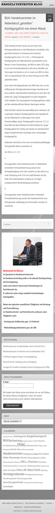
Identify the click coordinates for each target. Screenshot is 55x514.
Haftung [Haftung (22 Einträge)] (23, 449)
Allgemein (9, 33)
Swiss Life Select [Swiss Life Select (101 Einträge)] (24, 470)
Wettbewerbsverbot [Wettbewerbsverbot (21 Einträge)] (37, 483)
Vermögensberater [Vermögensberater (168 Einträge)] (14, 474)
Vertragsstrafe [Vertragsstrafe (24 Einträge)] (28, 482)
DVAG (16, 33)
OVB (21, 33)
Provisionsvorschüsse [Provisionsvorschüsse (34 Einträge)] (10, 465)
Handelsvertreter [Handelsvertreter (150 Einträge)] (12, 453)
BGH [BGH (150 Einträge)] (5, 440)
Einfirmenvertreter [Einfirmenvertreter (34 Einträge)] (32, 445)
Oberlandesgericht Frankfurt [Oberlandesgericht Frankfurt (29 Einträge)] (37, 458)
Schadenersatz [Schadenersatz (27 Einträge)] (22, 466)
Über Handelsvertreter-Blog (12, 503)
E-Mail (6, 381)
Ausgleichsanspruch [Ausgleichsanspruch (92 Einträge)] (36, 436)
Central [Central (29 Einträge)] (35, 441)
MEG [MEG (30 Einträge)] (22, 458)
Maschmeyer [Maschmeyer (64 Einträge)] (14, 457)
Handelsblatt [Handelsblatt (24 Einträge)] (30, 449)
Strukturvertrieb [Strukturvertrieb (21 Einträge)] (44, 466)
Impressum (18, 507)
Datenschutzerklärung (12, 398)
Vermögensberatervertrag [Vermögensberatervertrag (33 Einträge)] (33, 474)
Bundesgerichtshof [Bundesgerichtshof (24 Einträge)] (27, 441)
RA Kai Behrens (24, 37)
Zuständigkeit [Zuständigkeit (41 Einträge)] (8, 486)
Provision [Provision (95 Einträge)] (33, 461)
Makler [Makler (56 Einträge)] (6, 457)
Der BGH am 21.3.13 (12, 152)
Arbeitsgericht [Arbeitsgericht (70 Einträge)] (19, 436)
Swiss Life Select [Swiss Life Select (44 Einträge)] (9, 470)
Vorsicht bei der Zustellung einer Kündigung (19, 361)
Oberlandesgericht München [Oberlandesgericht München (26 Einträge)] (11, 462)
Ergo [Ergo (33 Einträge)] (40, 445)
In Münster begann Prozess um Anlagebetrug (20, 356)
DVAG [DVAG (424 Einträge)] (21, 444)
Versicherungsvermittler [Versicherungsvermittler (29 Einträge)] (24, 478)
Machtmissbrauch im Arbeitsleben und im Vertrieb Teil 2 (24, 346)
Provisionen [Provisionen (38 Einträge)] (42, 462)
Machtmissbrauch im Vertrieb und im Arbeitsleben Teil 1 (24, 351)
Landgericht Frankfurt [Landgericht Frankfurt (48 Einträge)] (40, 453)
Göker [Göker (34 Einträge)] (19, 449)
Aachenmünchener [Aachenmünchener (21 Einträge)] (8, 437)
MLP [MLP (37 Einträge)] (25, 457)
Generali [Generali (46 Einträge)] (13, 449)
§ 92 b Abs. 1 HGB (28, 57)
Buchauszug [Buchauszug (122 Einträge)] (15, 440)
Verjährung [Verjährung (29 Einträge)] (43, 470)
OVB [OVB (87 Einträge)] (23, 461)
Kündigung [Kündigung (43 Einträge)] (27, 453)
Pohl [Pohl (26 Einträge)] (26, 462)
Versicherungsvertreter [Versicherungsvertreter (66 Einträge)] (13, 482)
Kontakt (49, 503)
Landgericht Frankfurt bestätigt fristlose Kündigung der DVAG (26, 367)
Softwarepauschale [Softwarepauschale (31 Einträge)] (33, 466)
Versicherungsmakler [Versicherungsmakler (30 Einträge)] (10, 478)
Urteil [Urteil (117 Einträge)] (37, 470)
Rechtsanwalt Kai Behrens (34, 503)
